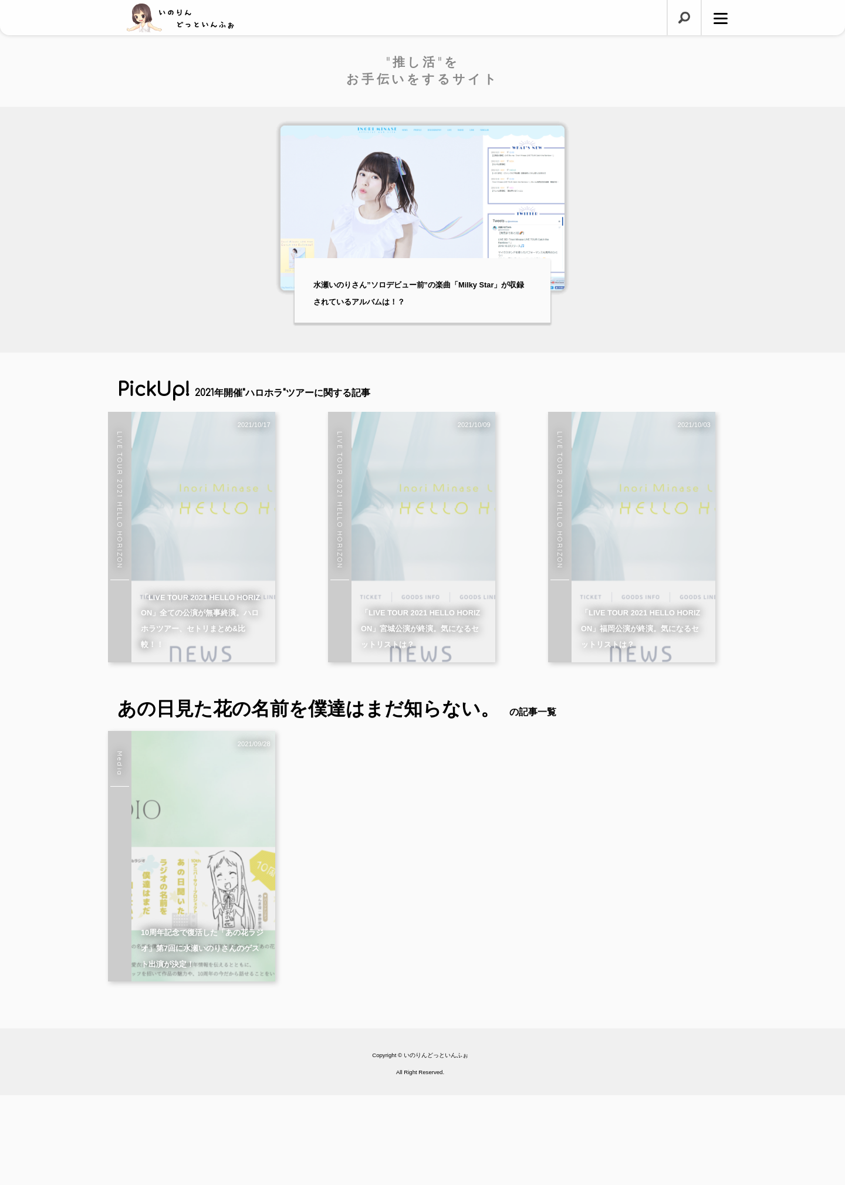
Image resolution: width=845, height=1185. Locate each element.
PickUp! (243, 390)
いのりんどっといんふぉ (436, 1145)
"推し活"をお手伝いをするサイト (422, 70)
